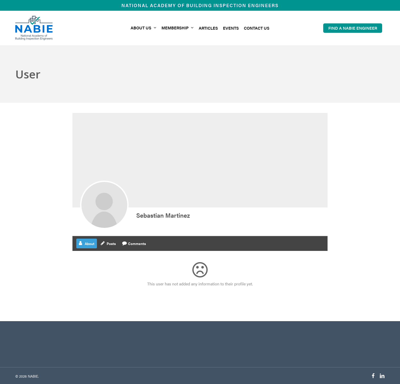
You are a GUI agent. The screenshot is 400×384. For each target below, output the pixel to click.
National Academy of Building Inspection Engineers (200, 5)
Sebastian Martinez (163, 215)
